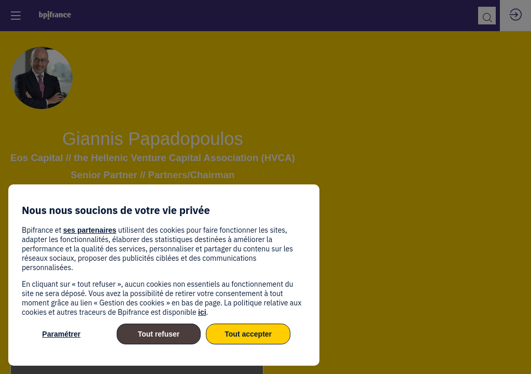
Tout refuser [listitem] (159, 334)
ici (202, 312)
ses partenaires (90, 230)
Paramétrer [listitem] (61, 334)
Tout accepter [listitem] (248, 334)
